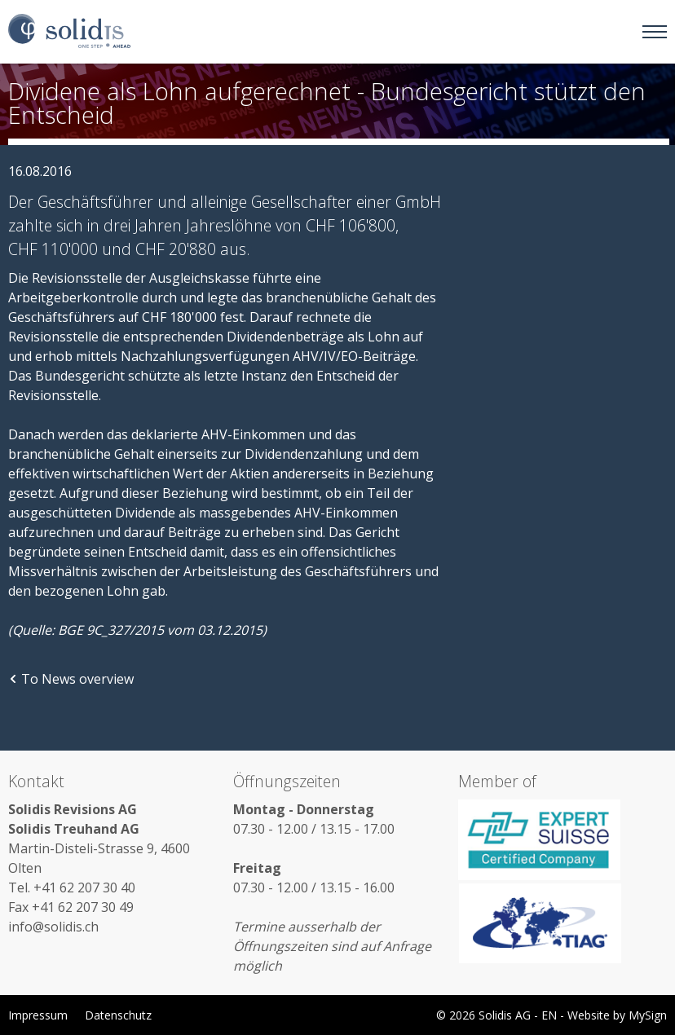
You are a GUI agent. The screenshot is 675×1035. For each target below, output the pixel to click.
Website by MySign (617, 1015)
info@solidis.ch (53, 927)
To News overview (71, 678)
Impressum (38, 1015)
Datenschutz (118, 1015)
